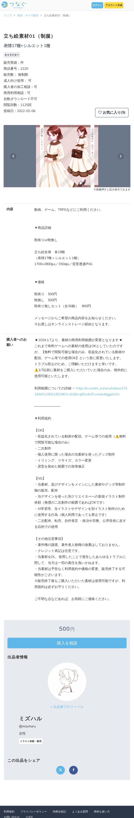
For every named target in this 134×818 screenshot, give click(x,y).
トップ (8, 15)
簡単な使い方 (102, 811)
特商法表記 (59, 811)
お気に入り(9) (111, 112)
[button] (13, 156)
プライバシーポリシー (33, 811)
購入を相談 (67, 643)
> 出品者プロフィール (67, 707)
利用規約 (9, 811)
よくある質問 (80, 811)
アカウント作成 (113, 5)
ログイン (97, 5)
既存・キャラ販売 (27, 15)
